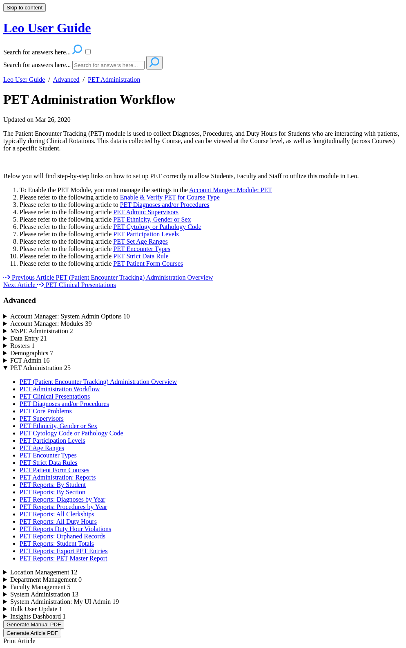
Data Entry (28, 338)
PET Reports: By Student (53, 484)
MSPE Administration (41, 330)
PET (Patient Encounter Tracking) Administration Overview (98, 381)
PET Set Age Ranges (140, 241)
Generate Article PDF (32, 633)
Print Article (19, 640)
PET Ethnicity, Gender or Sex (152, 219)
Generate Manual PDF (34, 624)
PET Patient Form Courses (148, 263)
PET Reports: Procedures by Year (63, 506)
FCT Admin (30, 360)
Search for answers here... (37, 64)
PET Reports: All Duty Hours (58, 521)
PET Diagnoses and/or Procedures (165, 204)
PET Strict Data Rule (140, 256)
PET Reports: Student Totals (57, 543)
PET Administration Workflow (89, 99)
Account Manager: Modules (51, 323)
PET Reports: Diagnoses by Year (62, 499)
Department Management (46, 579)
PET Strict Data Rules (48, 462)
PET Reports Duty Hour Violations (65, 528)
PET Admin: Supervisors (145, 212)
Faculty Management (40, 586)
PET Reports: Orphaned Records (62, 536)
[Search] (108, 65)
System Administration (44, 594)
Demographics (31, 353)
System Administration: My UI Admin (64, 601)
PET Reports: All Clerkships (57, 514)
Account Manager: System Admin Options (70, 316)
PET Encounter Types (141, 248)
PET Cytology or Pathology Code (157, 226)
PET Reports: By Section (52, 492)
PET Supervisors (42, 418)
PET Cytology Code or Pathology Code (71, 433)
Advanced (66, 79)
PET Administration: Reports (58, 477)
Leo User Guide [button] (47, 27)
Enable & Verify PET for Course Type (170, 197)
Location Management (43, 572)
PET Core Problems (46, 411)
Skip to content (24, 7)
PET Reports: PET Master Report (63, 558)
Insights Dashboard (38, 616)
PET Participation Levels (146, 234)
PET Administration (114, 79)
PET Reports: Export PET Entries (63, 550)
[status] (203, 148)
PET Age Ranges (42, 447)
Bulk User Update (36, 608)
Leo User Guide (24, 79)
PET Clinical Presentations (55, 396)
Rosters (22, 345)
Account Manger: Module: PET (230, 189)
